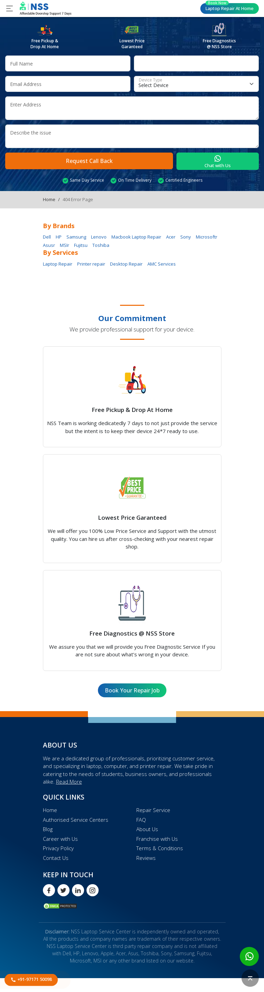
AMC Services (161, 264)
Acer (170, 237)
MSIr (64, 245)
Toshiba (100, 245)
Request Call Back (89, 161)
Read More (69, 781)
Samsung (76, 237)
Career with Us (60, 838)
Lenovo (99, 237)
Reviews (146, 857)
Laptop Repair (230, 7)
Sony (185, 237)
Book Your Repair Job (132, 690)
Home (49, 199)
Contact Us (56, 857)
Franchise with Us (157, 838)
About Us (147, 829)
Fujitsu (81, 245)
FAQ (141, 819)
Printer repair (91, 264)
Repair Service (153, 809)
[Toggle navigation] (9, 8)
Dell (47, 237)
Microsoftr (206, 237)
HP (59, 237)
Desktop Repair (126, 264)
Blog (48, 829)
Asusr (49, 245)
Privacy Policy (58, 848)
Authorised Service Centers (75, 819)
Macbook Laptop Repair (136, 237)
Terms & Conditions (159, 848)
